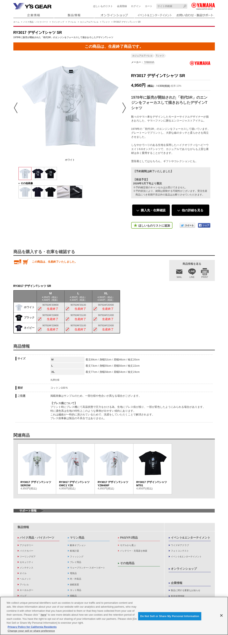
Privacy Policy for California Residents (32, 626)
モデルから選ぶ (128, 545)
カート (148, 6)
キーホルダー (26, 590)
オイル (23, 573)
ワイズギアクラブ (180, 545)
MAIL (179, 277)
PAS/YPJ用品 (129, 537)
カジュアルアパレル (89, 22)
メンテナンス (26, 567)
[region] (114, 616)
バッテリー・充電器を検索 (133, 551)
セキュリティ (26, 562)
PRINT (204, 277)
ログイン (136, 6)
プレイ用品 (75, 562)
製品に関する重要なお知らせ (185, 590)
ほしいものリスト (103, 6)
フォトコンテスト (180, 551)
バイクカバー (26, 551)
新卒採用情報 (177, 596)
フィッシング (76, 556)
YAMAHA (149, 62)
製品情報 (23, 527)
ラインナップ (58, 22)
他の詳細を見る (192, 210)
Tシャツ (106, 22)
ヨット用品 (75, 590)
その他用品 (127, 563)
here (43, 614)
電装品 (73, 573)
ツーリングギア (28, 556)
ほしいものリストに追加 (154, 225)
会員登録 (122, 6)
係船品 (73, 595)
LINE (192, 277)
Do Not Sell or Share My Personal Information (169, 616)
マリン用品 (77, 537)
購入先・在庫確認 (153, 210)
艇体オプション (78, 545)
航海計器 (74, 551)
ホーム (16, 22)
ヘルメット (25, 579)
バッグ (23, 595)
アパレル (72, 22)
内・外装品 (75, 579)
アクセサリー (26, 545)
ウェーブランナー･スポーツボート (87, 567)
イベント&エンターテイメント (190, 537)
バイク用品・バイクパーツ (35, 22)
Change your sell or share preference (31, 630)
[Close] (221, 615)
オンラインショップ (184, 568)
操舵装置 (74, 584)
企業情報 (176, 583)
